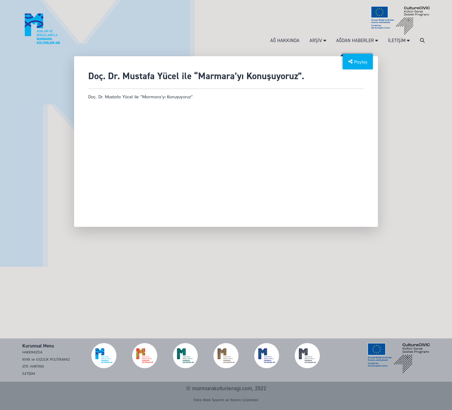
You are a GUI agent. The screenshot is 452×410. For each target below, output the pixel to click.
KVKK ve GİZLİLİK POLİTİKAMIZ (46, 360)
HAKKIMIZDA (32, 352)
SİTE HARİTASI (33, 366)
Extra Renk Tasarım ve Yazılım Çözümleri (226, 400)
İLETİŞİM (399, 40)
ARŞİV (317, 40)
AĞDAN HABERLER (357, 40)
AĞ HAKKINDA (284, 40)
